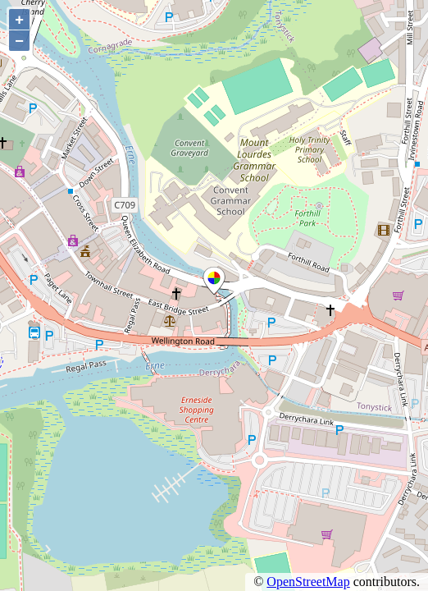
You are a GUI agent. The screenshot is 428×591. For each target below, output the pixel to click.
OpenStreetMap (307, 582)
